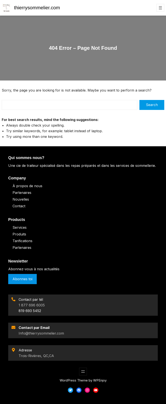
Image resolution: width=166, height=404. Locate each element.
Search (152, 105)
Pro (16, 234)
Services (20, 227)
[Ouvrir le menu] (160, 8)
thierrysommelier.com (37, 7)
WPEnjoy (100, 380)
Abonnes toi (22, 279)
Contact (19, 206)
